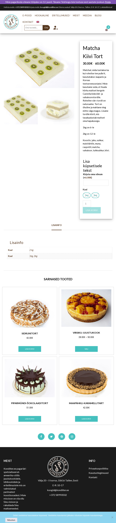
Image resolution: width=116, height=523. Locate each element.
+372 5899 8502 (22, 7)
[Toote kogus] (87, 203)
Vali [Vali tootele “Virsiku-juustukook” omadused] (86, 349)
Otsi (48, 27)
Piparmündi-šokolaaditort (29, 403)
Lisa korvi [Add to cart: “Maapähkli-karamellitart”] (86, 419)
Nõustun (11, 520)
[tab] (57, 226)
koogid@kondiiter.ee (49, 7)
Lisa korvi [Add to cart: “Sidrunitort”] (29, 349)
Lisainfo (57, 225)
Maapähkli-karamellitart (86, 403)
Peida (108, 2)
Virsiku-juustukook (86, 332)
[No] (112, 517)
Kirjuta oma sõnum (93, 176)
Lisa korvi (92, 210)
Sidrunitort (30, 333)
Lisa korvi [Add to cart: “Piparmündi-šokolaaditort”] (29, 419)
